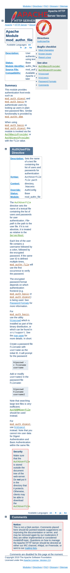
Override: (15, 190)
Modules (27, 6)
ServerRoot (17, 235)
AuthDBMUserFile (20, 410)
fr (21, 47)
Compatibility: (13, 73)
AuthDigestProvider (17, 137)
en (29, 45)
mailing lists (31, 548)
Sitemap (64, 6)
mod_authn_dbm (14, 117)
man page (19, 335)
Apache (8, 25)
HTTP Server (21, 25)
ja (25, 47)
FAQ (46, 6)
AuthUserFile (43, 41)
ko (30, 47)
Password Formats (47, 81)
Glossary (54, 6)
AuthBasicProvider (16, 134)
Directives (37, 6)
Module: (14, 197)
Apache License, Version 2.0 (36, 560)
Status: (9, 62)
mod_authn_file (19, 264)
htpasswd (44, 74)
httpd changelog (46, 50)
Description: (12, 53)
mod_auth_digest (15, 98)
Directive (18, 152)
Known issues (45, 54)
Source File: (12, 69)
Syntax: (14, 177)
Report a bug (45, 57)
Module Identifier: (15, 66)
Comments (44, 85)
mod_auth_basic (14, 101)
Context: (15, 183)
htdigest (44, 78)
